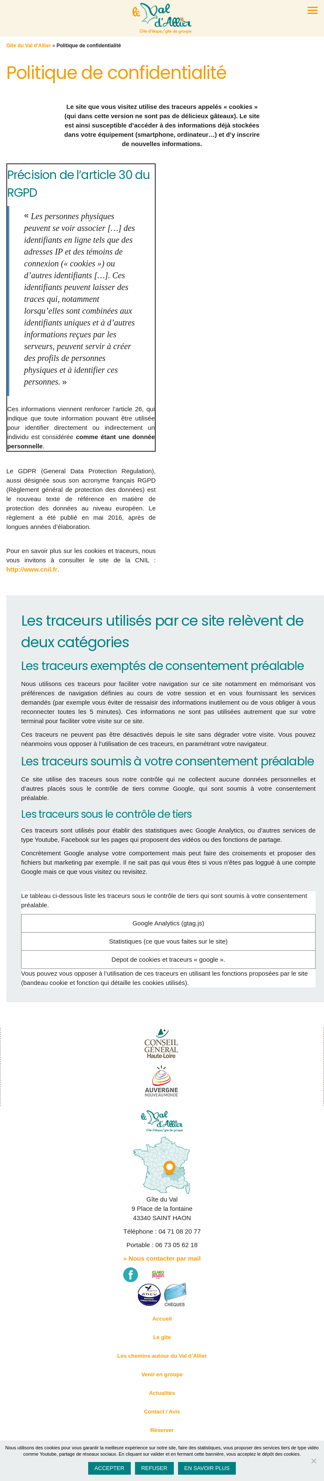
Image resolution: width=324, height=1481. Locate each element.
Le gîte (162, 1337)
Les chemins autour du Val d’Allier (162, 1356)
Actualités (162, 1393)
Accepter (109, 1468)
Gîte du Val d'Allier (28, 46)
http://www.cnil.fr (31, 569)
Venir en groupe (162, 1374)
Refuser (154, 1468)
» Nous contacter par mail (161, 1258)
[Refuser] (313, 1461)
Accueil (162, 1319)
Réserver (162, 1430)
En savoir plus (207, 1468)
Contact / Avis (162, 1411)
